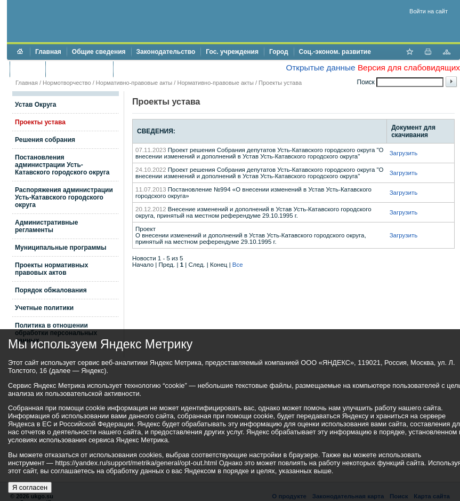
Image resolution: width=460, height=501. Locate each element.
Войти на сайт (428, 11)
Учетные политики (44, 308)
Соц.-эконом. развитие (335, 51)
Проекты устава (280, 82)
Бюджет (27, 69)
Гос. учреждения (232, 51)
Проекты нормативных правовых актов (51, 268)
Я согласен (29, 487)
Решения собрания (45, 140)
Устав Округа (36, 104)
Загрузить (404, 153)
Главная (48, 51)
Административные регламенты (46, 226)
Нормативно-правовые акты (134, 82)
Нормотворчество (67, 82)
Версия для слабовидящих (409, 67)
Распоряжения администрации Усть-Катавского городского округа (64, 197)
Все (237, 264)
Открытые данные (320, 67)
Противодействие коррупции (164, 69)
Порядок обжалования (51, 290)
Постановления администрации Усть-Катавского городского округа (62, 165)
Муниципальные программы (60, 247)
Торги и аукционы (79, 69)
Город (278, 51)
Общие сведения (99, 51)
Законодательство (166, 51)
